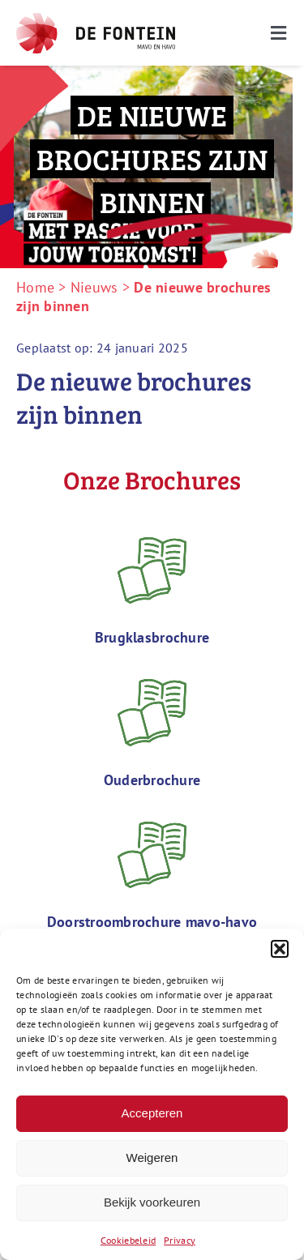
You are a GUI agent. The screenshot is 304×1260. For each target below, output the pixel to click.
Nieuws (94, 287)
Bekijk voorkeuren (152, 1202)
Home (35, 287)
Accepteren (152, 1113)
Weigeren (152, 1157)
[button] (280, 949)
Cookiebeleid (128, 1240)
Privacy (179, 1240)
